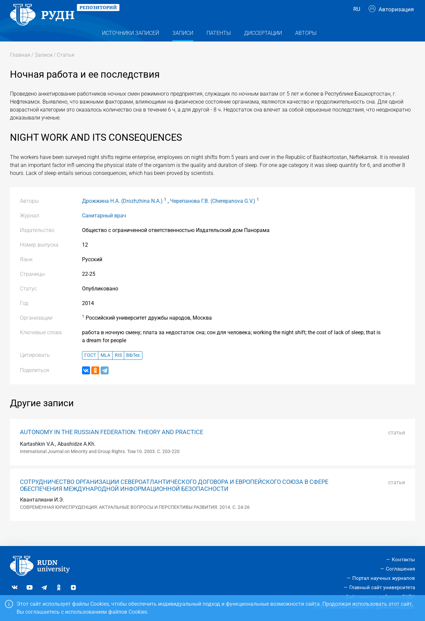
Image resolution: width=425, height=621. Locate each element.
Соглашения (400, 569)
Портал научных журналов (383, 578)
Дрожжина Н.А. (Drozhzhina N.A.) (122, 212)
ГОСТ (90, 367)
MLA (105, 367)
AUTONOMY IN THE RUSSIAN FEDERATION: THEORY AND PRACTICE (111, 443)
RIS (118, 367)
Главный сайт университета (382, 587)
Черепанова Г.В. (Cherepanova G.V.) (212, 212)
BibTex (133, 367)
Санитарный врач (104, 227)
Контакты (403, 560)
